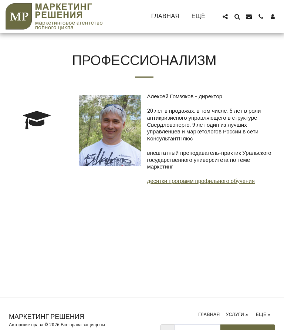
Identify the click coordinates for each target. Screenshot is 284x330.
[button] (225, 17)
